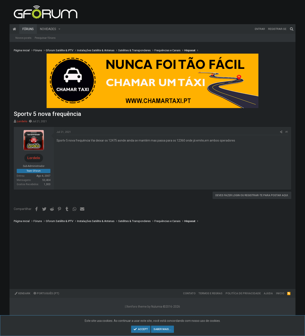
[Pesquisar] (291, 29)
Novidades (48, 29)
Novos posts (23, 37)
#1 (286, 132)
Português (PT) (46, 293)
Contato (189, 293)
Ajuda (268, 293)
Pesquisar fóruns (45, 37)
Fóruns (28, 29)
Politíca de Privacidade (243, 293)
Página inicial (14, 29)
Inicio (280, 293)
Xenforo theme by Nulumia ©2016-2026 (153, 306)
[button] (59, 29)
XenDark (22, 293)
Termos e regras (210, 293)
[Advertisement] (141, 253)
